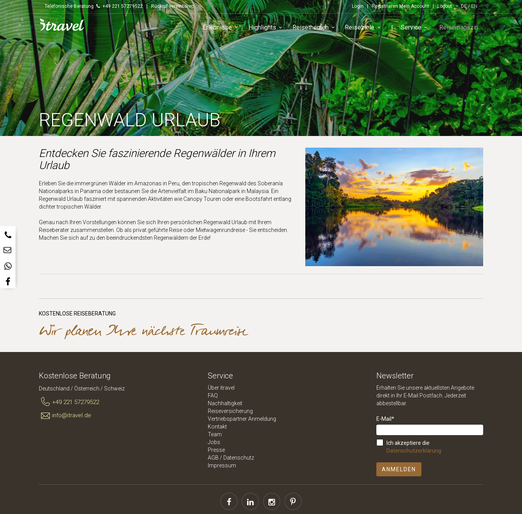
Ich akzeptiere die (413, 447)
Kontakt (217, 426)
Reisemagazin (459, 28)
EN (474, 6)
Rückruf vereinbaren (172, 6)
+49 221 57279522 (69, 402)
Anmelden (399, 469)
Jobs (214, 442)
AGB (213, 458)
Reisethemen (317, 28)
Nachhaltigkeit (225, 403)
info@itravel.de (65, 415)
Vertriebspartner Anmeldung (242, 419)
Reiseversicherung (230, 411)
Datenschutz (238, 458)
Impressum (222, 465)
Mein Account (414, 6)
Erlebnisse (224, 28)
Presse (216, 450)
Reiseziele (367, 28)
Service (418, 28)
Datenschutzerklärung (413, 451)
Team (215, 434)
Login (358, 6)
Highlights (269, 28)
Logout (444, 6)
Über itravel (221, 388)
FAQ (213, 395)
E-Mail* (385, 419)
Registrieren (385, 6)
